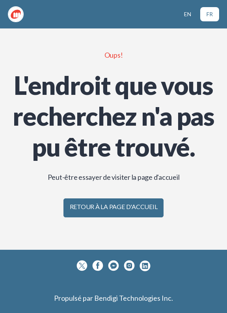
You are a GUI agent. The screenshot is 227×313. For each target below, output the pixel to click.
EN (187, 14)
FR (210, 14)
